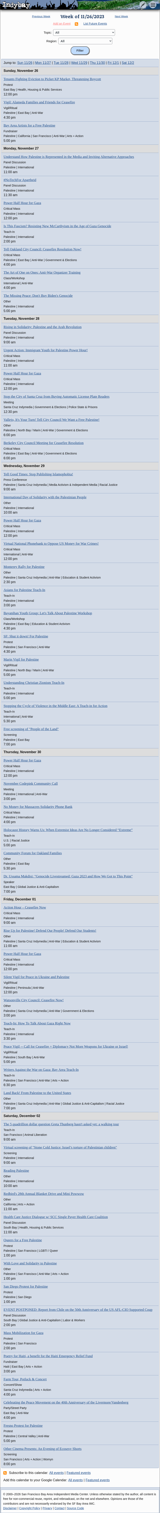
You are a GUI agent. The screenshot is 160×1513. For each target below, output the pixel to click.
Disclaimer (10, 1508)
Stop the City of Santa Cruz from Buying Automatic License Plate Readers (57, 397)
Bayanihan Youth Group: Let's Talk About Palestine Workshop (48, 613)
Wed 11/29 (79, 63)
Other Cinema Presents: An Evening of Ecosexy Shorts (42, 1449)
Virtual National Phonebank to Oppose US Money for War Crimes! (51, 544)
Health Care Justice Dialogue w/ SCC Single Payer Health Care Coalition (56, 1217)
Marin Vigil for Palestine (21, 659)
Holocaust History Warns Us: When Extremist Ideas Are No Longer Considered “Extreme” (68, 830)
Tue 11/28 (61, 63)
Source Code (75, 1508)
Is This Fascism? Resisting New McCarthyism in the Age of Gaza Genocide (57, 226)
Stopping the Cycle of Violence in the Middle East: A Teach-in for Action (56, 706)
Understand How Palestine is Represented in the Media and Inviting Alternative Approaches (69, 157)
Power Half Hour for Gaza (22, 203)
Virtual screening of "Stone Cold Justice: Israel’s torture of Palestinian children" (60, 1147)
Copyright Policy (29, 1508)
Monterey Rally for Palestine (24, 567)
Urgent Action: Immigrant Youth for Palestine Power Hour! (46, 350)
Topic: (48, 32)
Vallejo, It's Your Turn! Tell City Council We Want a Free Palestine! (51, 420)
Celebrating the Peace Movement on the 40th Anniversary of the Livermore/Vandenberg (66, 1402)
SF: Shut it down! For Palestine (26, 636)
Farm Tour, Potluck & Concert (25, 1379)
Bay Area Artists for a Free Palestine (29, 125)
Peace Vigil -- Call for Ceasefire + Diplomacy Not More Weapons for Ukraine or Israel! (66, 1046)
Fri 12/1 (113, 63)
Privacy (47, 1508)
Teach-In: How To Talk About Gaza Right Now (37, 1023)
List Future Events (95, 23)
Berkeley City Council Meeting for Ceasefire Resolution (44, 443)
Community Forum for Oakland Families (33, 853)
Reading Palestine (16, 1171)
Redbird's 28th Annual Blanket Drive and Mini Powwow (44, 1194)
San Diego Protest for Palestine (26, 1286)
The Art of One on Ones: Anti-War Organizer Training (42, 272)
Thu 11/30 (97, 63)
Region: (51, 41)
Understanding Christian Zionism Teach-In (34, 683)
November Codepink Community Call (31, 784)
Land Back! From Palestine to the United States (37, 1093)
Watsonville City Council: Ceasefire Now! (34, 1000)
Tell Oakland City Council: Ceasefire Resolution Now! (42, 249)
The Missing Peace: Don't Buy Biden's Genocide (38, 296)
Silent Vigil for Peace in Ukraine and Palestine (36, 977)
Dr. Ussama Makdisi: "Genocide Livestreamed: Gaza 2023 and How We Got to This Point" (68, 876)
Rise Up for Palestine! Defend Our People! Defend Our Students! (50, 931)
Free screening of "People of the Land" (31, 729)
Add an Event (62, 23)
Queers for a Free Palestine (23, 1240)
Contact (60, 1508)
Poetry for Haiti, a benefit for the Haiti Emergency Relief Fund (48, 1356)
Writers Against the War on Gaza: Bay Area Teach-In (41, 1070)
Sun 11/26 (24, 63)
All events (56, 1473)
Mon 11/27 (43, 63)
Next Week (121, 16)
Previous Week (41, 16)
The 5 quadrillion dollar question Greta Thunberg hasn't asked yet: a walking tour (61, 1124)
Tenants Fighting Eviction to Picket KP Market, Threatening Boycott (52, 79)
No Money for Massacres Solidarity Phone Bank (38, 807)
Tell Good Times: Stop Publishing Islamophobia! (38, 474)
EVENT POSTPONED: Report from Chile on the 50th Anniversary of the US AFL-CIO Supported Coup (78, 1310)
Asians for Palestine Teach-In (24, 590)
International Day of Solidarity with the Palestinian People (45, 497)
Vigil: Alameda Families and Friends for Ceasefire (39, 102)
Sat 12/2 (128, 63)
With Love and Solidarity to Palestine (30, 1263)
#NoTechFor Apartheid (20, 180)
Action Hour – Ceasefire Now (25, 907)
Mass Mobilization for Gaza (23, 1333)
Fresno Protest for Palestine (23, 1426)
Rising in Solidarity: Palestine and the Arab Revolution (42, 327)
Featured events (79, 1473)
